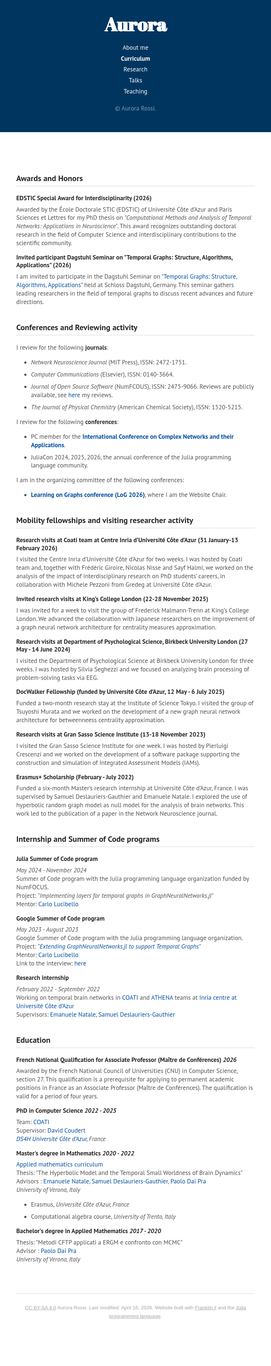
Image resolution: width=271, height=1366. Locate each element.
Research (135, 69)
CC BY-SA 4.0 (40, 1307)
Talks (135, 80)
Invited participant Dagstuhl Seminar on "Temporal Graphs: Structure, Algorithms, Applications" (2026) (124, 261)
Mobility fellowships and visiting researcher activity (104, 520)
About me (135, 47)
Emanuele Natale (73, 1014)
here (74, 395)
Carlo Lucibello (58, 904)
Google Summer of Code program (60, 918)
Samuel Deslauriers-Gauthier (137, 1014)
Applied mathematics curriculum (59, 1164)
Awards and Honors (49, 178)
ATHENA (162, 997)
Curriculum (135, 58)
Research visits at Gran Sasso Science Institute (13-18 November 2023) (110, 734)
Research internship (42, 978)
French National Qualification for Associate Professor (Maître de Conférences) (126, 1060)
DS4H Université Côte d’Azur (51, 1139)
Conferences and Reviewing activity (77, 327)
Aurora (135, 24)
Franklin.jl (205, 1307)
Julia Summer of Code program (57, 859)
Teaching (135, 91)
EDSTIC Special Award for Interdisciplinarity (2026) (83, 198)
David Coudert (66, 1130)
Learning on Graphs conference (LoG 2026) (88, 495)
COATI (130, 997)
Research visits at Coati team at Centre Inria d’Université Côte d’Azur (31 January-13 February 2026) (127, 544)
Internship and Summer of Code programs (88, 839)
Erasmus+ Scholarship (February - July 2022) (75, 777)
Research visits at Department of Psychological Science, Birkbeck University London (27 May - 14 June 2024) (131, 645)
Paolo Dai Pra (188, 1181)
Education (33, 1040)
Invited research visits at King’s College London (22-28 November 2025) (112, 599)
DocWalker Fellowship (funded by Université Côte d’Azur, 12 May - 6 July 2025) (120, 692)
